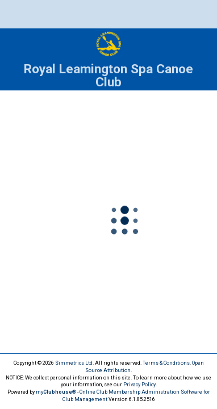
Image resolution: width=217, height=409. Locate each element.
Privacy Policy (139, 384)
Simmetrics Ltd (74, 363)
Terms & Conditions (166, 363)
